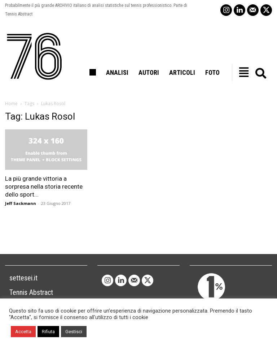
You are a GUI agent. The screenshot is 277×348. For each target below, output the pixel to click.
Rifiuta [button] (48, 331)
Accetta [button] (23, 331)
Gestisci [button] (73, 331)
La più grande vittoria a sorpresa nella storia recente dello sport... (44, 186)
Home (11, 103)
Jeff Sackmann (20, 203)
